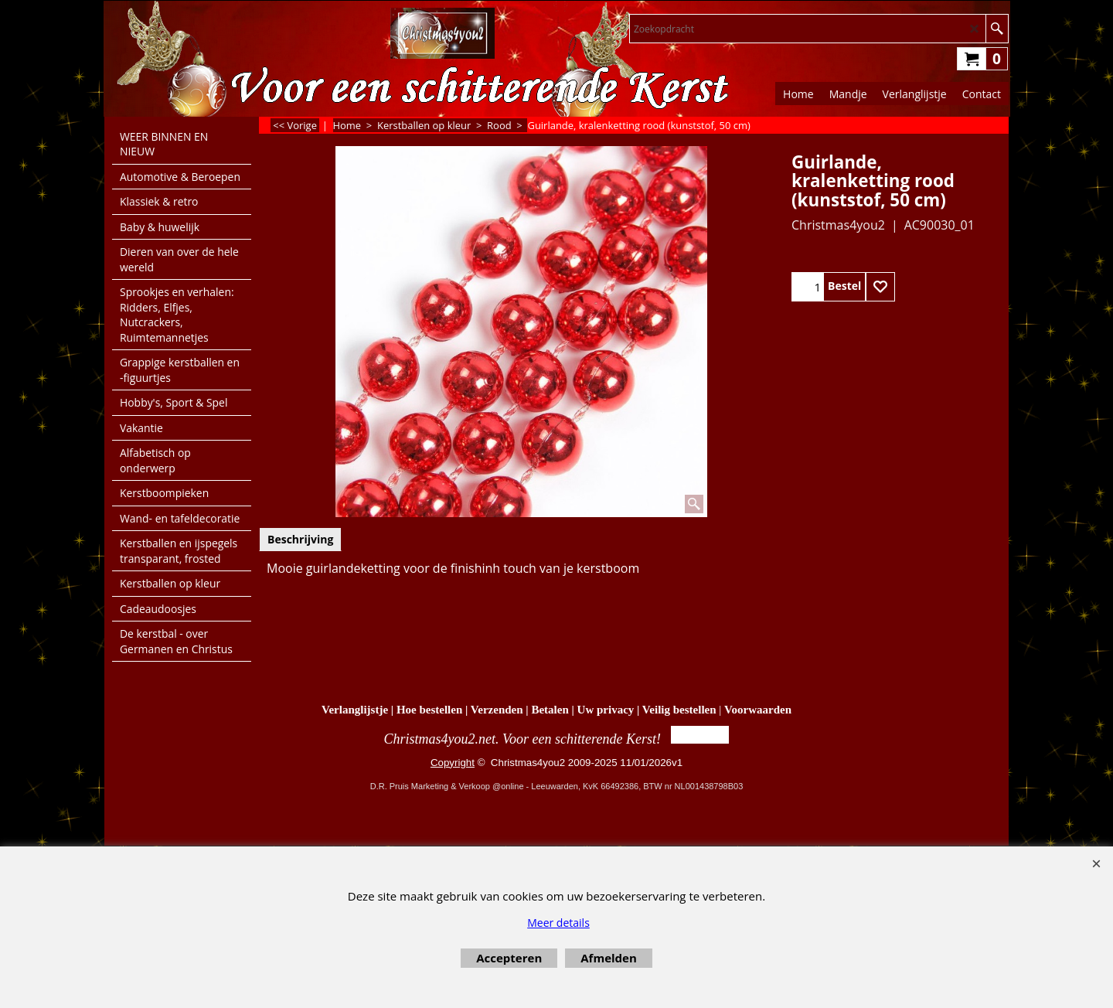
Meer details (558, 922)
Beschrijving (300, 539)
